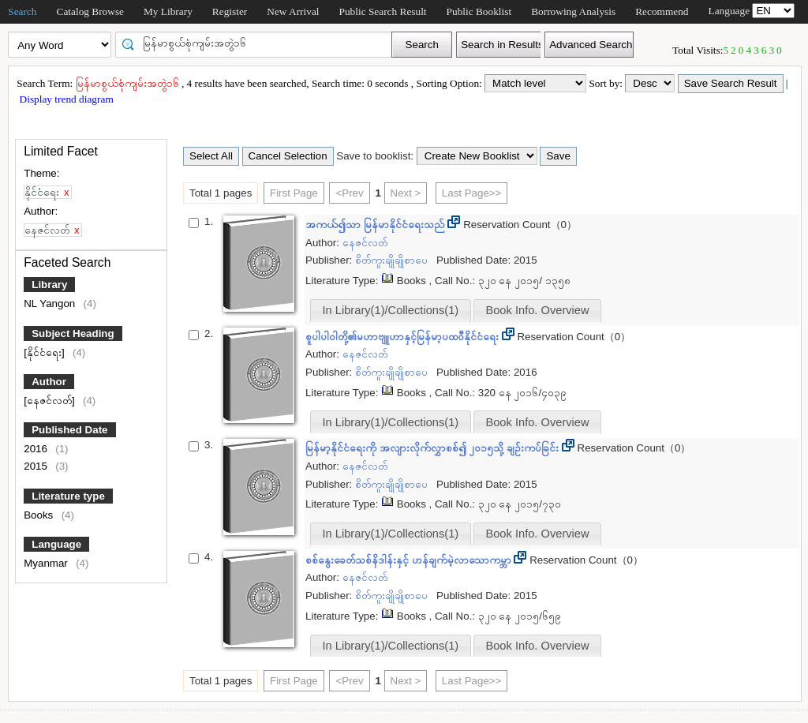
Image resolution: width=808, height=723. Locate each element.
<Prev (349, 193)
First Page (294, 193)
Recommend (661, 11)
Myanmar (47, 563)
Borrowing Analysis (573, 11)
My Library (168, 11)
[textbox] (259, 43)
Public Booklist (479, 11)
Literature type (68, 496)
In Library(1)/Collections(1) (391, 310)
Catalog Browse (91, 11)
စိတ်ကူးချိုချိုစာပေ (393, 260)
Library (49, 284)
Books (40, 515)
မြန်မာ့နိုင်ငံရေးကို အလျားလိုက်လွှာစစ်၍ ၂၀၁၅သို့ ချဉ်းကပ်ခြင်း (433, 448)
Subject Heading (73, 333)
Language (56, 544)
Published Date (69, 430)
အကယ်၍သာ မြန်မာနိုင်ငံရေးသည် (376, 224)
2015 (37, 466)
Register (229, 11)
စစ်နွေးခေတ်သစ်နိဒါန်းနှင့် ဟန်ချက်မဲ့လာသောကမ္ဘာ (409, 560)
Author (49, 382)
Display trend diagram (65, 99)
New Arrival (293, 11)
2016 (37, 449)
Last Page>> (472, 193)
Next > (406, 193)
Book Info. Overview (537, 310)
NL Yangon (51, 303)
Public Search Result (383, 11)
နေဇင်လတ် (364, 243)
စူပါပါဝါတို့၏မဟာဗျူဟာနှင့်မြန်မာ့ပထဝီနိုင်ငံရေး (403, 337)
